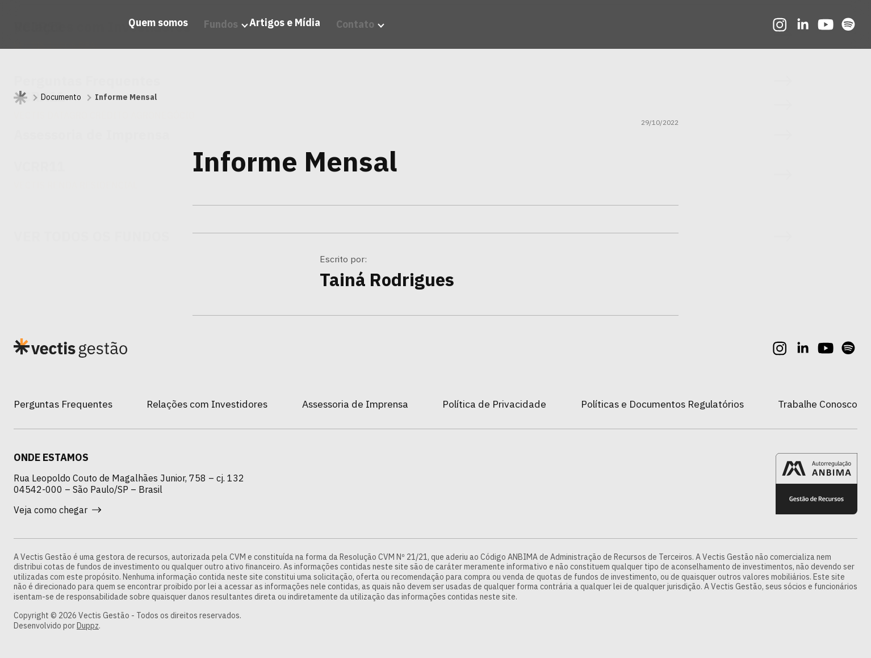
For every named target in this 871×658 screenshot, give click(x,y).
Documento (61, 97)
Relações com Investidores (206, 403)
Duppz (88, 626)
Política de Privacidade (494, 403)
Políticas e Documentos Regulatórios (662, 403)
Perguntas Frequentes (63, 403)
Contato (347, 36)
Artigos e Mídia (276, 36)
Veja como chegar (57, 509)
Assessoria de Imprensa (355, 403)
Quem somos (136, 36)
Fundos (199, 36)
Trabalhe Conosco (817, 403)
